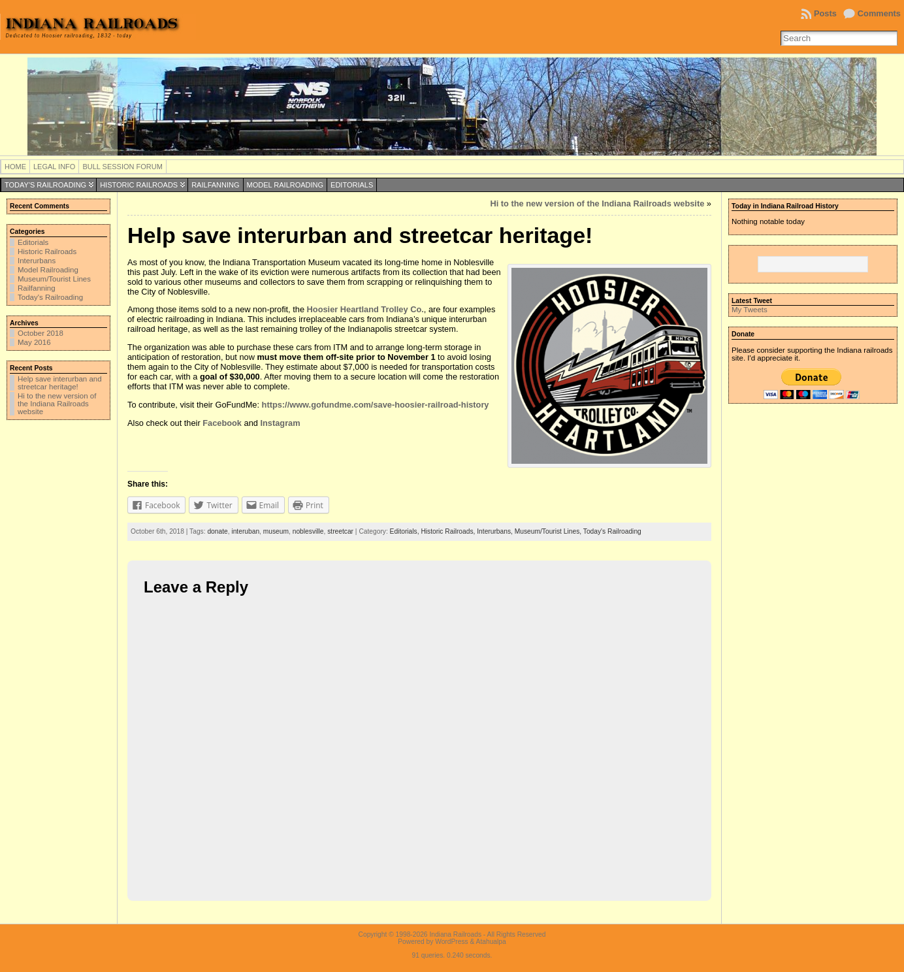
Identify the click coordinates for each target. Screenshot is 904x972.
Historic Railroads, (449, 531)
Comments (879, 13)
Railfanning (215, 185)
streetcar (340, 531)
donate (217, 531)
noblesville (308, 531)
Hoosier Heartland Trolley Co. (365, 309)
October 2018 (40, 333)
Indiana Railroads (455, 934)
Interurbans (37, 261)
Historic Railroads (139, 185)
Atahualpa (491, 941)
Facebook (222, 423)
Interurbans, (495, 531)
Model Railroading (285, 185)
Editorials (352, 185)
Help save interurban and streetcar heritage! (60, 383)
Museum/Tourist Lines (54, 279)
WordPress (451, 941)
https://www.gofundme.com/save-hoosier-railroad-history (375, 405)
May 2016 (34, 342)
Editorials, (405, 531)
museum (276, 531)
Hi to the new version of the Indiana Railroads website (57, 403)
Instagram (280, 423)
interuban (245, 531)
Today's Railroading (45, 185)
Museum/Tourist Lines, (549, 531)
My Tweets (749, 310)
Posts (825, 13)
